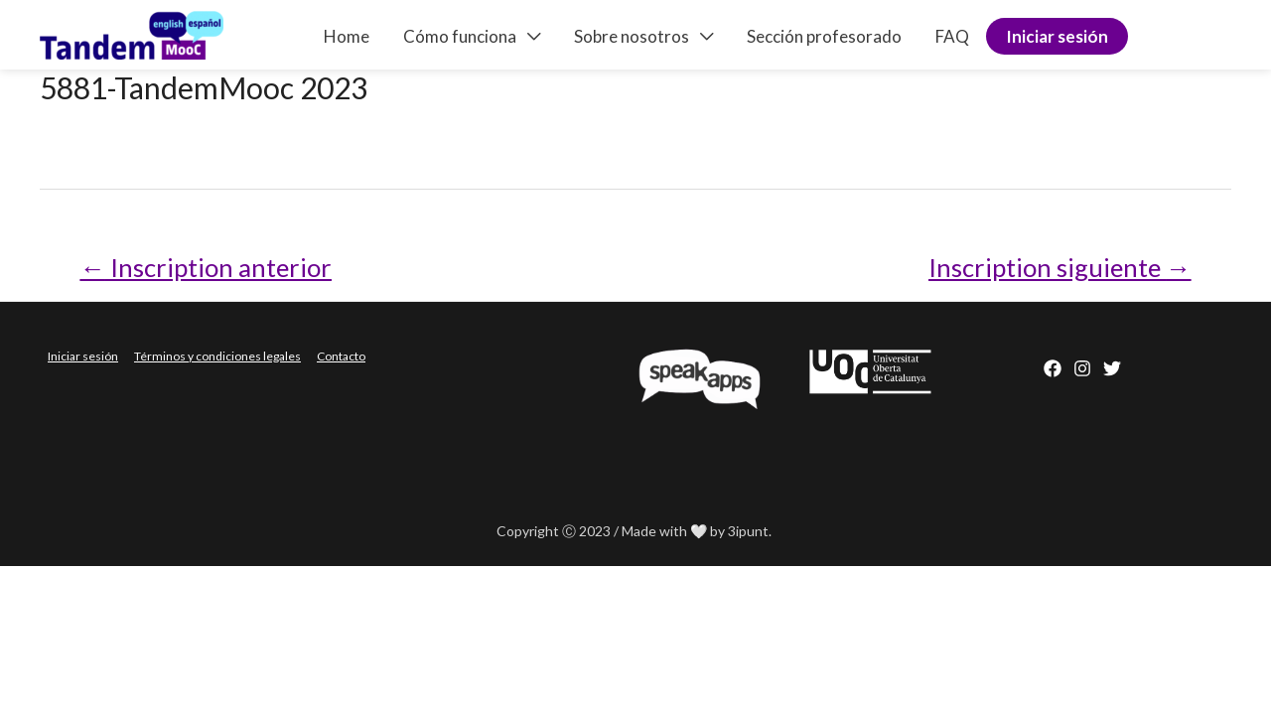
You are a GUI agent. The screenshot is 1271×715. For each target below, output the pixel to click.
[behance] (1112, 368)
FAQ (952, 36)
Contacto (341, 356)
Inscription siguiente (1060, 267)
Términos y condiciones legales (217, 356)
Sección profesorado (824, 36)
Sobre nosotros (631, 36)
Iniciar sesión (1057, 36)
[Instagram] (1082, 368)
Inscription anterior (205, 267)
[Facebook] (1052, 368)
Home (346, 36)
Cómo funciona (459, 36)
